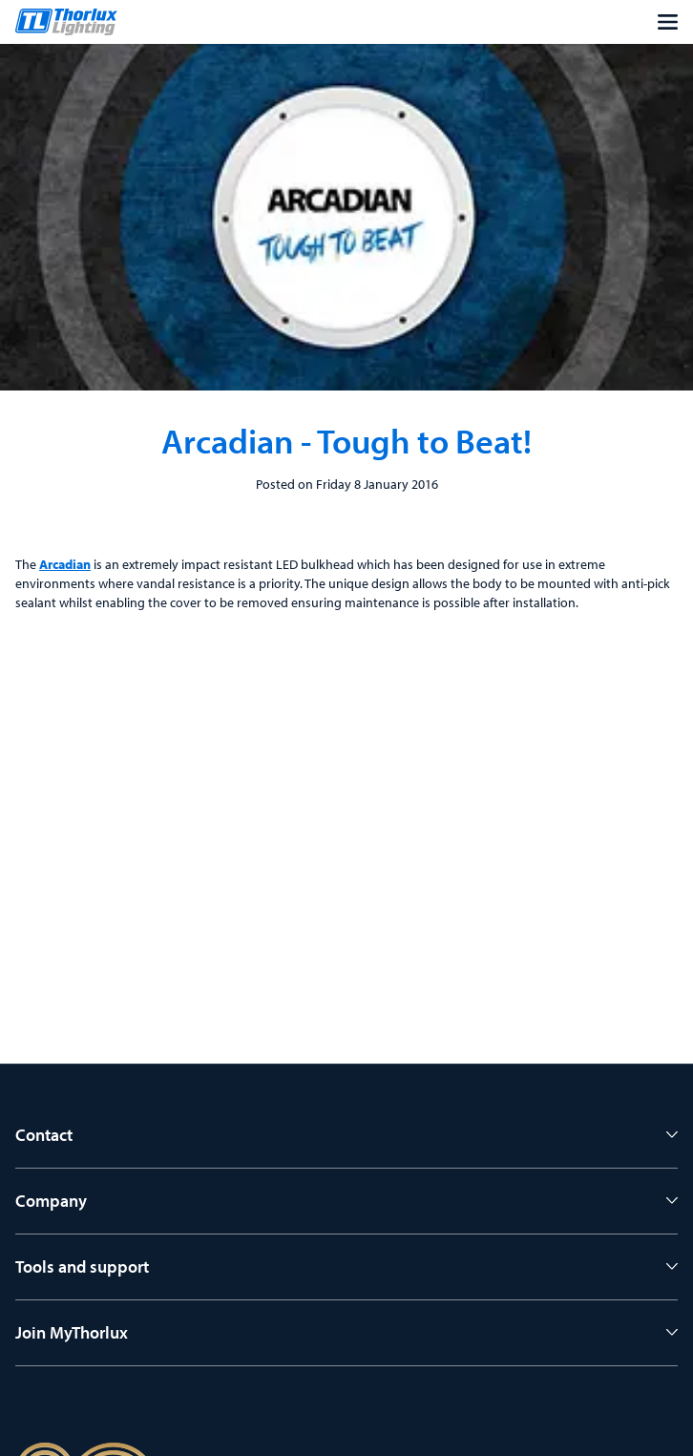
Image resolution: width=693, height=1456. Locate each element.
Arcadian (65, 564)
